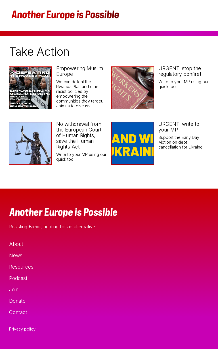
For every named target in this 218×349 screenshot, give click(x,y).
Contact (18, 312)
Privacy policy (22, 329)
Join (13, 289)
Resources (21, 267)
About (16, 244)
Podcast (18, 278)
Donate (17, 301)
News (15, 255)
